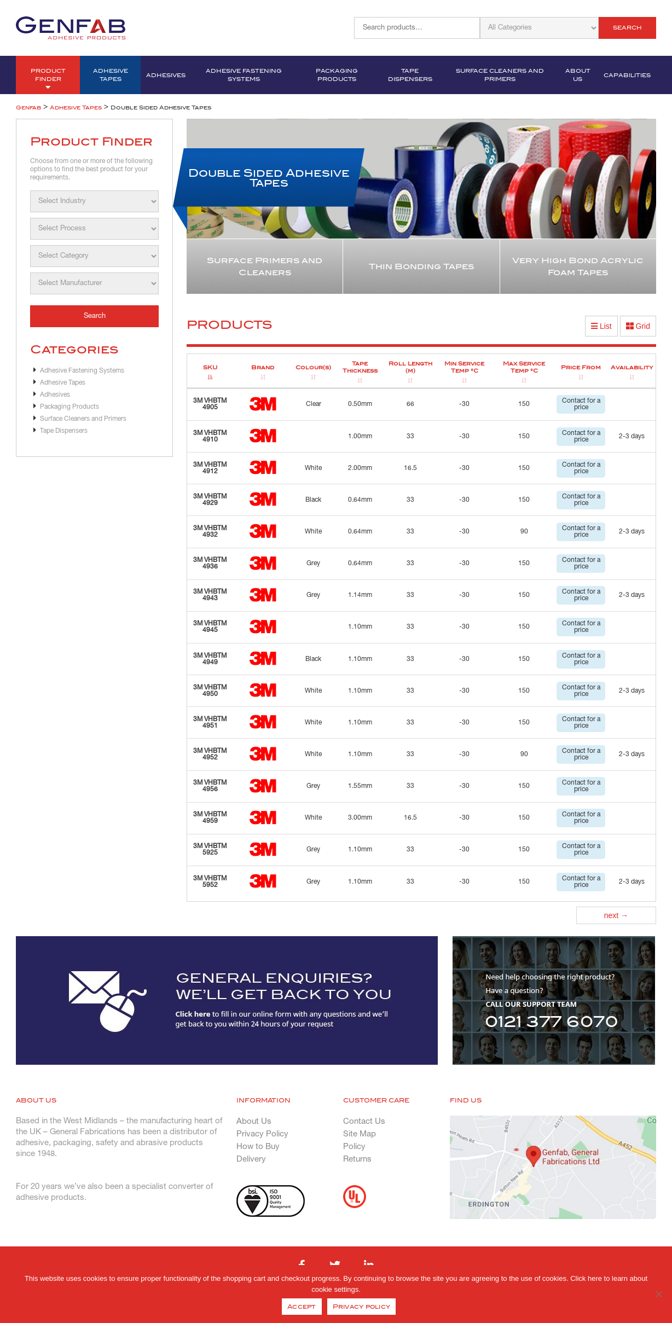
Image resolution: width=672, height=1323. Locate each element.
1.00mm (360, 436)
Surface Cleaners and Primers (500, 75)
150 (524, 404)
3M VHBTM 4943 (210, 595)
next (616, 915)
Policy (354, 1147)
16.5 (410, 468)
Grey (313, 563)
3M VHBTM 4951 (210, 722)
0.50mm (360, 404)
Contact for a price (581, 404)
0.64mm (360, 500)
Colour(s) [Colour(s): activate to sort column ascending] (313, 367)
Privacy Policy (262, 1134)
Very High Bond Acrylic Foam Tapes (578, 266)
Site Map (359, 1134)
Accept (301, 1306)
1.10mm (360, 627)
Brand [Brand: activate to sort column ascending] (262, 367)
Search (627, 28)
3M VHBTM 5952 (210, 881)
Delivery (251, 1159)
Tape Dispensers (410, 75)
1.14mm (360, 595)
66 (410, 404)
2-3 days (632, 436)
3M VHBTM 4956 (210, 786)
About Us (577, 75)
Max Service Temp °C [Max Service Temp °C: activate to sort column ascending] (524, 367)
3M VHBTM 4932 (210, 531)
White (313, 468)
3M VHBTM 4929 (210, 500)
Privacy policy (362, 1306)
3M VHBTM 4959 (210, 817)
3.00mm (360, 818)
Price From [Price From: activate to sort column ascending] (581, 367)
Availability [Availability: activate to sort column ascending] (632, 367)
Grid (638, 326)
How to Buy (258, 1147)
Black (313, 500)
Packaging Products (337, 75)
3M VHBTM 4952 (210, 754)
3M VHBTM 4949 (210, 659)
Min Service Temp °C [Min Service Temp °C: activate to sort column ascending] (464, 367)
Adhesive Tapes (110, 75)
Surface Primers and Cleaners (264, 266)
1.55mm (360, 786)
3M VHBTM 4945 (210, 626)
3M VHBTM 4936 (210, 563)
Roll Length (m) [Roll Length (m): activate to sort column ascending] (410, 367)
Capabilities (627, 75)
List (601, 326)
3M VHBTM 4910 (210, 436)
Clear (313, 404)
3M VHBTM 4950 (210, 690)
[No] (658, 1294)
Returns (357, 1159)
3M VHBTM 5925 (210, 849)
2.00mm (360, 468)
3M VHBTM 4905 (210, 404)
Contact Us (364, 1121)
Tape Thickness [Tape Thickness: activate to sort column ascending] (360, 367)
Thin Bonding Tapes (421, 266)
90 (524, 532)
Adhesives (166, 75)
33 (410, 436)
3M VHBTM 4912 (210, 468)
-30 (464, 404)
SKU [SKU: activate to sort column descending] (210, 367)
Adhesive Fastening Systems (244, 75)
